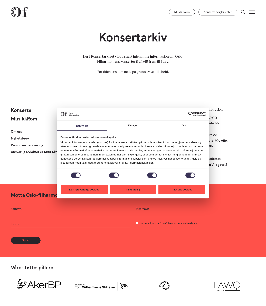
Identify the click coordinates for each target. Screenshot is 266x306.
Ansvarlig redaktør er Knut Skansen (38, 152)
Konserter (22, 110)
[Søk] (243, 12)
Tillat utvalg (133, 189)
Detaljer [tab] (133, 125)
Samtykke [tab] (82, 125)
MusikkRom (182, 12)
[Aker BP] (39, 285)
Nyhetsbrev (20, 138)
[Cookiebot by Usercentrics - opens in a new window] (191, 114)
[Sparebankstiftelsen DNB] (164, 285)
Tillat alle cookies (181, 189)
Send (25, 240)
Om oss (16, 131)
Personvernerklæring (27, 145)
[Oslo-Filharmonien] (19, 12)
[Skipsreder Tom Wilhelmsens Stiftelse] (102, 285)
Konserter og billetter (218, 12)
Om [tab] (184, 125)
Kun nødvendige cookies (84, 189)
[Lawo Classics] (227, 285)
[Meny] (252, 12)
